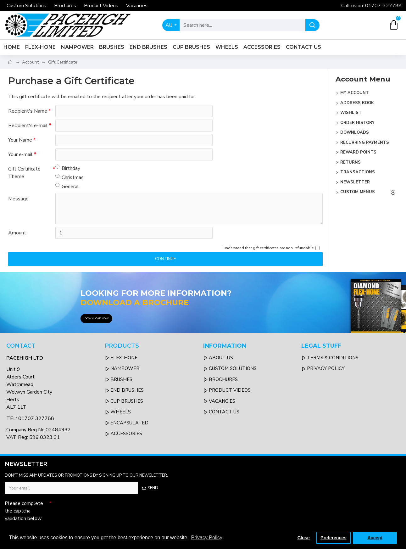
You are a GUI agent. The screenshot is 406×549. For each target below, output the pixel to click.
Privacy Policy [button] (206, 537)
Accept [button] (374, 537)
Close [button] (304, 537)
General (67, 186)
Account (30, 62)
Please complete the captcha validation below (24, 511)
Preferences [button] (333, 537)
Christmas (69, 177)
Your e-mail (20, 154)
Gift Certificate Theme (24, 172)
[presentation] (96, 508)
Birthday (67, 168)
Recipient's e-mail (28, 125)
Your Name (20, 140)
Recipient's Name (27, 111)
